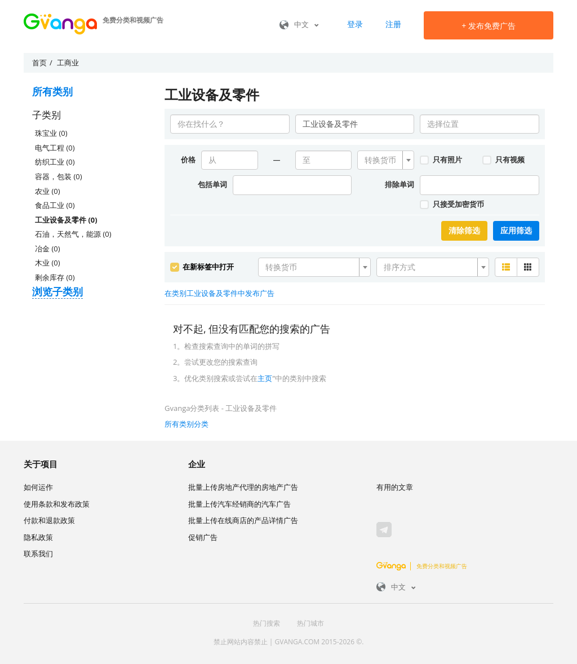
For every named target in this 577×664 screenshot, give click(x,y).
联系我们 (38, 553)
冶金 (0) (47, 249)
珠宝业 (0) (51, 133)
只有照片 (440, 159)
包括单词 (212, 184)
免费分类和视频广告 (421, 566)
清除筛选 (464, 230)
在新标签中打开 (202, 267)
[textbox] (382, 160)
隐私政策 (38, 537)
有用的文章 (394, 487)
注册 (393, 24)
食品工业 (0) (54, 205)
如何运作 (38, 487)
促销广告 (203, 537)
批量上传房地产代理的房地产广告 (243, 487)
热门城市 (310, 623)
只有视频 (503, 159)
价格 (188, 159)
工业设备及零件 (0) (66, 220)
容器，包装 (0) (58, 176)
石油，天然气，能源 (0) (73, 234)
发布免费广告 (488, 25)
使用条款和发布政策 (57, 504)
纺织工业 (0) (54, 162)
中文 (299, 24)
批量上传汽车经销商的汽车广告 (239, 504)
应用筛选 (516, 230)
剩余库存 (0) (54, 277)
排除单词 (399, 184)
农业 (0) (47, 191)
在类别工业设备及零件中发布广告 (219, 293)
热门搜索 (266, 623)
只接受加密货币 (451, 204)
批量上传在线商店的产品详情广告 (243, 520)
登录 (355, 24)
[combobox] (385, 160)
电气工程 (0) (54, 148)
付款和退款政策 (49, 520)
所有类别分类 (186, 424)
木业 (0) (47, 263)
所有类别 (52, 91)
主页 (265, 378)
